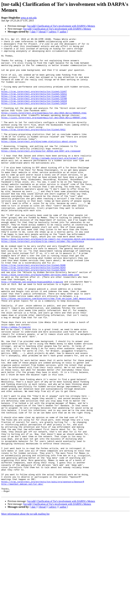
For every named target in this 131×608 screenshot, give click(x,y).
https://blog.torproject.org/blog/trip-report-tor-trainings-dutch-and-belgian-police (52, 279)
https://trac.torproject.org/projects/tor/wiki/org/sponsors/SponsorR (42, 570)
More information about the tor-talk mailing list (25, 605)
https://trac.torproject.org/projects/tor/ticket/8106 (33, 310)
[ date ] (33, 31)
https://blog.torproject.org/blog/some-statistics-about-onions (39, 162)
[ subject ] (53, 31)
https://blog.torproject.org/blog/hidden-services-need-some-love (40, 322)
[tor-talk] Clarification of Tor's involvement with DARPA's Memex (61, 26)
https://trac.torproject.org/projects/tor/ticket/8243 (33, 313)
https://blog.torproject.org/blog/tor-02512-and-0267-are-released (40, 173)
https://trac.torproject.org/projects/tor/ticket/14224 (34, 116)
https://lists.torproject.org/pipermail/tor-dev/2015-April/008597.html (43, 133)
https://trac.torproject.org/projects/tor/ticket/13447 (34, 108)
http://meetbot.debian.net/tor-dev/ (22, 573)
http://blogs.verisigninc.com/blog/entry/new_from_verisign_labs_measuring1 (46, 350)
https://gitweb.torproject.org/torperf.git (57, 182)
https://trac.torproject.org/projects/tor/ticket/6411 (33, 148)
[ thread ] (42, 31)
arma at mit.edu (29, 17)
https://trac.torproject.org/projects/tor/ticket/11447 (34, 102)
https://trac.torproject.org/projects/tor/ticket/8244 (33, 316)
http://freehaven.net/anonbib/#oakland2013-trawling (32, 330)
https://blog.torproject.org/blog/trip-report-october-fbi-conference (42, 282)
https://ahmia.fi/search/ (16, 385)
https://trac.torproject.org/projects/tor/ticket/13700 (34, 110)
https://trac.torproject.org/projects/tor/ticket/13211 (34, 105)
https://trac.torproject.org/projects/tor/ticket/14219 (34, 113)
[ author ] (63, 31)
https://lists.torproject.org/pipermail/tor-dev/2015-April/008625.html (43, 128)
